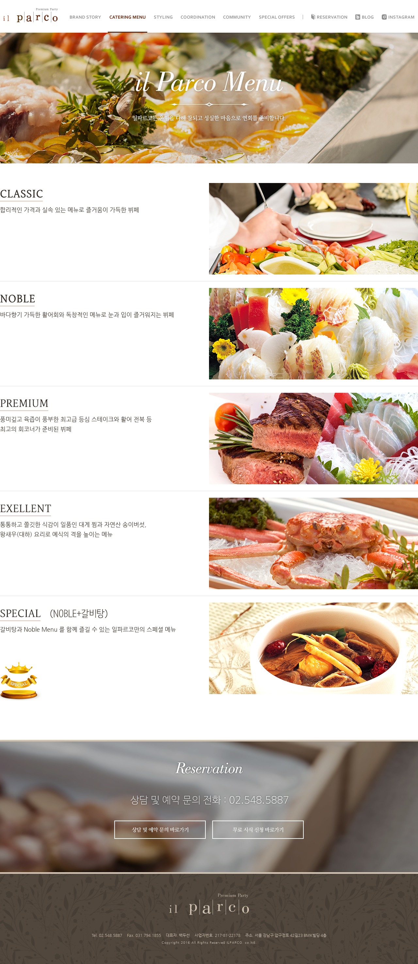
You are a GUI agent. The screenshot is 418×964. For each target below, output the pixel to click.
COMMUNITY (237, 17)
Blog (368, 17)
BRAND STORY (85, 17)
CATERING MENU (127, 17)
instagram (402, 17)
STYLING (163, 17)
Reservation (332, 17)
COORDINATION (198, 17)
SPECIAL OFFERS (277, 17)
